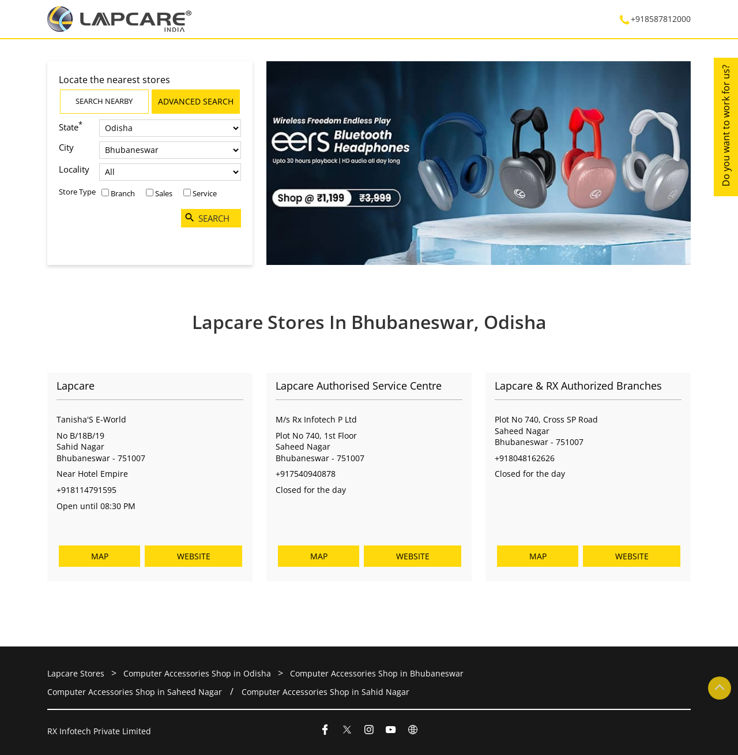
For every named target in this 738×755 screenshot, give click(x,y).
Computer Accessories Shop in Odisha (197, 673)
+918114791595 (86, 489)
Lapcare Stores (77, 673)
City (66, 147)
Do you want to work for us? (726, 125)
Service (205, 193)
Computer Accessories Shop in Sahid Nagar (325, 691)
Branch (123, 193)
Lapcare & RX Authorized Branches (578, 386)
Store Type (77, 191)
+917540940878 (306, 474)
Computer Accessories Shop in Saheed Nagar (134, 691)
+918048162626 (525, 458)
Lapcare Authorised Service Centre (359, 386)
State (70, 126)
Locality (74, 169)
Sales (163, 193)
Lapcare (76, 386)
